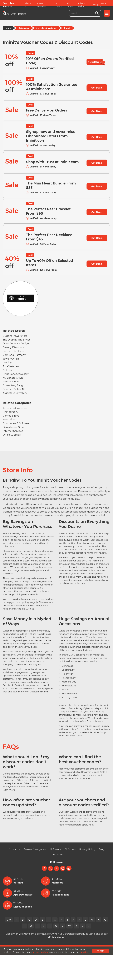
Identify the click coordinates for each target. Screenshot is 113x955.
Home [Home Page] (8, 28)
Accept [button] (100, 951)
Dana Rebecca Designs (16, 343)
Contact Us (104, 4)
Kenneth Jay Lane (13, 351)
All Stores (70, 4)
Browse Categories (41, 4)
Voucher (8, 6)
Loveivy (7, 362)
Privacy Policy (81, 4)
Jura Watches (11, 366)
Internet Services (13, 431)
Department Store (14, 427)
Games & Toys (11, 415)
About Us (28, 4)
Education (9, 419)
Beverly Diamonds (13, 347)
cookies (84, 952)
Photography (10, 412)
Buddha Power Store (15, 335)
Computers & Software (16, 423)
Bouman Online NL (14, 389)
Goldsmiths (9, 370)
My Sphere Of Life (13, 377)
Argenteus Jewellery (15, 393)
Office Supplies (12, 434)
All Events (59, 4)
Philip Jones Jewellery (16, 374)
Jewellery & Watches (46, 28)
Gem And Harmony (14, 355)
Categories (24, 28)
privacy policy (40, 952)
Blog (95, 5)
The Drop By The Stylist (16, 339)
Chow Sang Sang (13, 385)
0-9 (9, 919)
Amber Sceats (11, 381)
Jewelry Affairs (11, 358)
